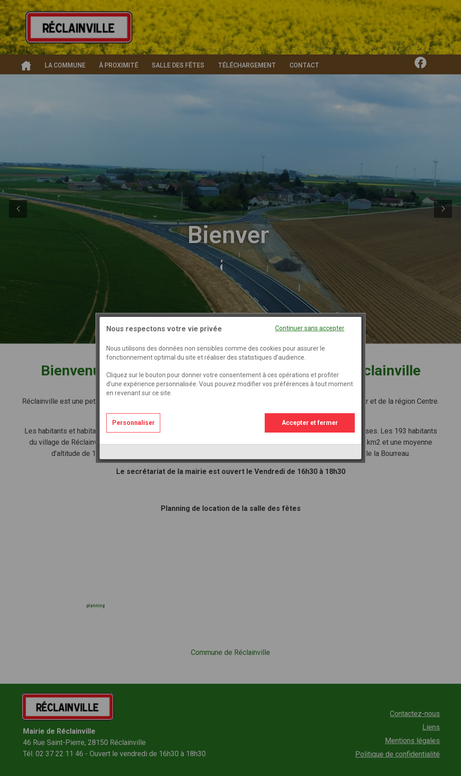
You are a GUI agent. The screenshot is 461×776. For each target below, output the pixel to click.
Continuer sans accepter (309, 315)
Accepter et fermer (310, 410)
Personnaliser (133, 410)
